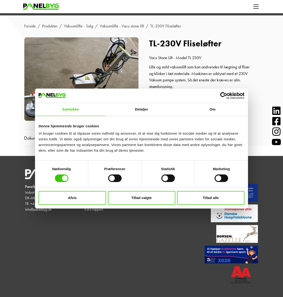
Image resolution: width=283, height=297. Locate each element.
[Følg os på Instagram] (276, 131)
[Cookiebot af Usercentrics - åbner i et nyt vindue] (223, 95)
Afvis (72, 198)
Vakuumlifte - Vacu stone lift (122, 26)
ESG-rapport (93, 209)
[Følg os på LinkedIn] (276, 110)
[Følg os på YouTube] (276, 142)
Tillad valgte (141, 198)
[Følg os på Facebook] (276, 121)
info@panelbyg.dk (38, 209)
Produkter (49, 26)
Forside (30, 26)
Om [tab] (212, 109)
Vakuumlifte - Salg (78, 26)
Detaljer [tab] (141, 109)
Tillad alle (211, 198)
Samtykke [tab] (70, 109)
